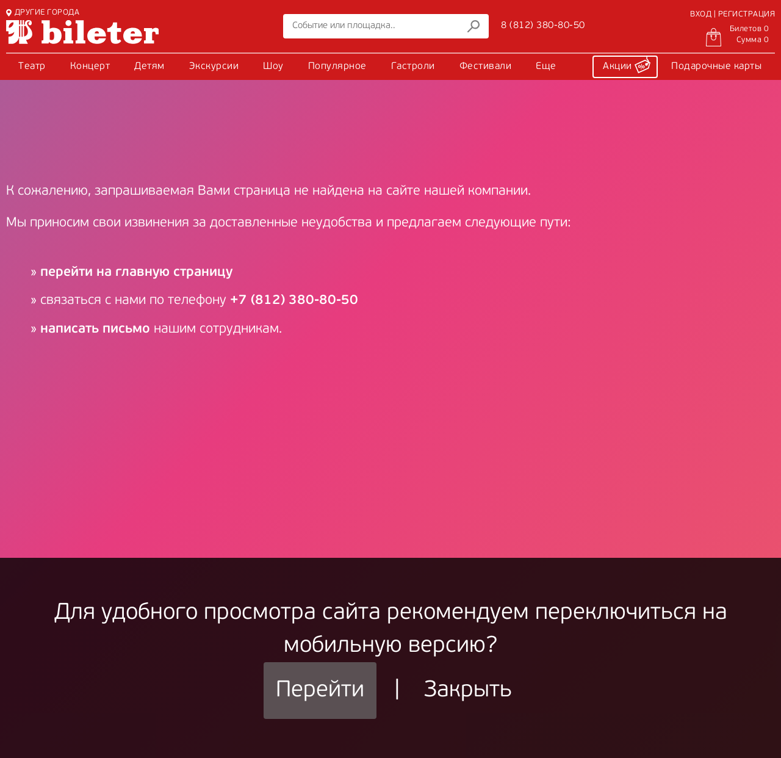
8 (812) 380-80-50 (543, 26)
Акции (626, 65)
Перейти (320, 690)
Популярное (337, 66)
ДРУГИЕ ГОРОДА (42, 12)
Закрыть (468, 690)
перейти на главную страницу (136, 272)
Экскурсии (214, 66)
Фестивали (485, 66)
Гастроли (413, 66)
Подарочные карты (716, 66)
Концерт (90, 66)
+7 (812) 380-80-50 (294, 301)
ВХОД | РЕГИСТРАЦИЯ (732, 14)
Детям (149, 66)
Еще (546, 66)
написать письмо (95, 329)
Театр (32, 66)
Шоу (273, 66)
